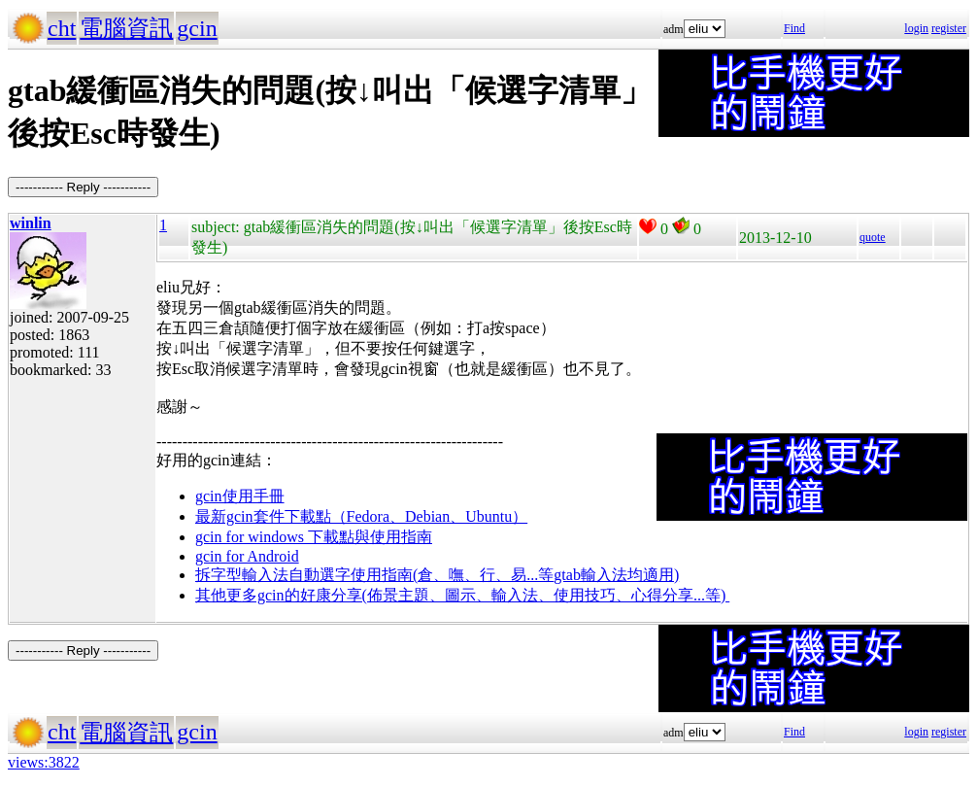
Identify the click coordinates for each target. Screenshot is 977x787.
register (948, 28)
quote (872, 237)
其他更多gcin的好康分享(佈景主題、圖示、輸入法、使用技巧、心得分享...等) (462, 595)
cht (62, 28)
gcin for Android (247, 556)
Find (794, 28)
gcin (197, 28)
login (916, 28)
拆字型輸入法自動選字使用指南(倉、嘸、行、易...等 (374, 574)
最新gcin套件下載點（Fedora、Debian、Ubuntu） (361, 516)
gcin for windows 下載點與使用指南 (313, 537)
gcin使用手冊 (240, 496)
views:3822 (44, 762)
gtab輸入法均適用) (616, 574)
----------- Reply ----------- (83, 187)
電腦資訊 (126, 28)
